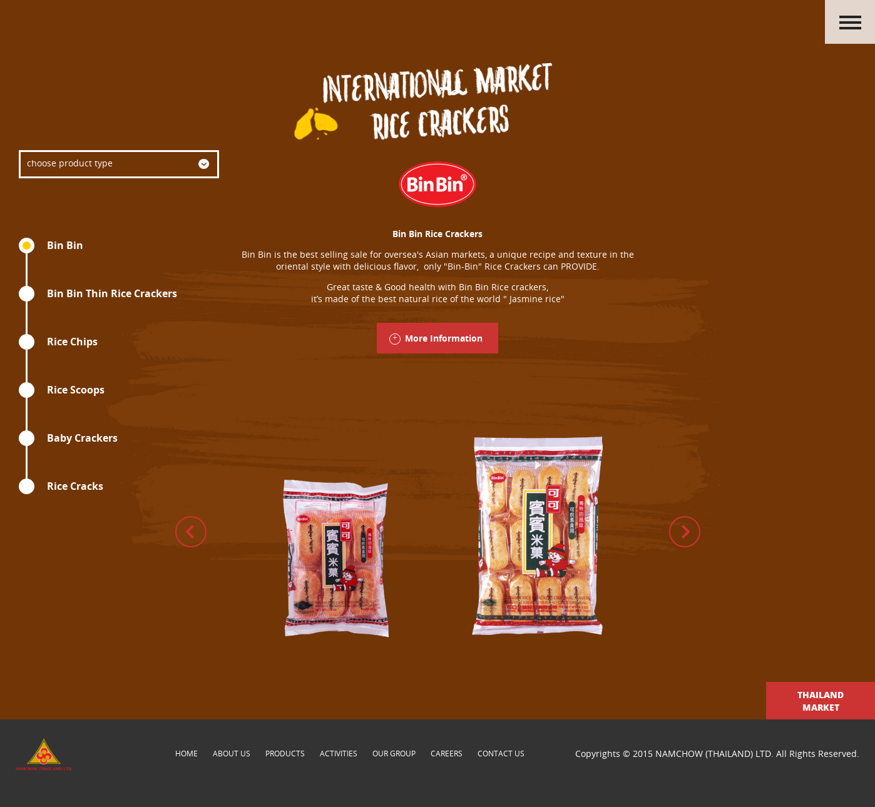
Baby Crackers (82, 438)
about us (231, 753)
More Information (444, 338)
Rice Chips (72, 341)
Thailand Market (820, 700)
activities (338, 753)
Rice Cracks (75, 486)
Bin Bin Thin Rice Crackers (112, 293)
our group (394, 753)
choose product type (70, 163)
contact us (501, 753)
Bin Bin (65, 245)
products (285, 753)
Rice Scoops (76, 390)
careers (447, 753)
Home (186, 753)
